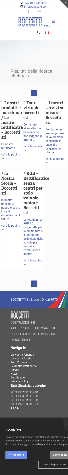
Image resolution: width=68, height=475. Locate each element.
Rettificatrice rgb (24, 404)
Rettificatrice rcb (24, 400)
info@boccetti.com (36, 6)
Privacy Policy (19, 381)
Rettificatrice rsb (24, 392)
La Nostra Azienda (22, 354)
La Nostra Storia (21, 358)
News (14, 373)
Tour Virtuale (19, 362)
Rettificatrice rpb (24, 396)
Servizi (15, 370)
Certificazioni (19, 377)
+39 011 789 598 (35, 3)
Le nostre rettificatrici (24, 366)
